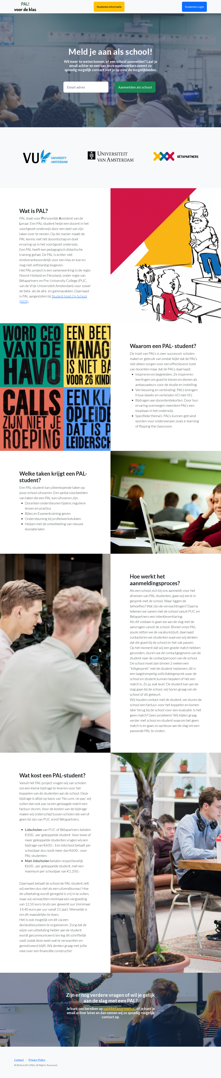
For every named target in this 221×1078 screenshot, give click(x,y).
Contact (19, 1059)
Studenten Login (194, 6)
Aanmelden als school (135, 87)
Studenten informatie (109, 6)
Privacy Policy (36, 1059)
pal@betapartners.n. (119, 1008)
